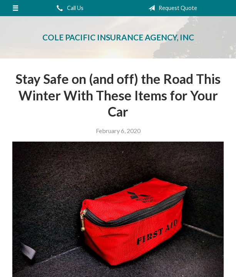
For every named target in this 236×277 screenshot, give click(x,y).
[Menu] (15, 8)
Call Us (69, 8)
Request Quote (171, 8)
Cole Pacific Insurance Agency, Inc (118, 37)
